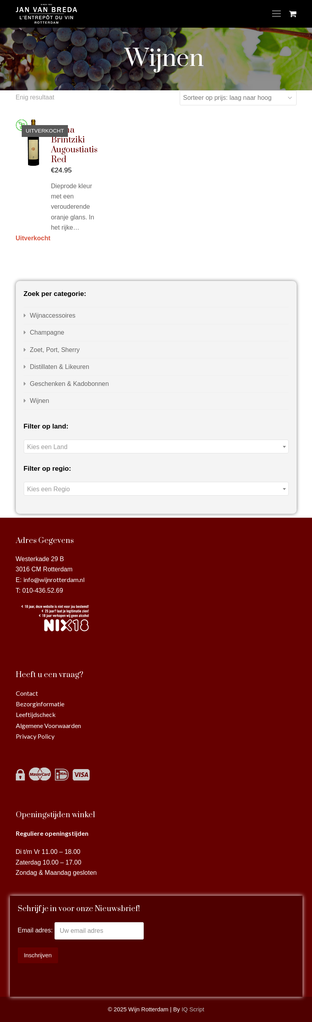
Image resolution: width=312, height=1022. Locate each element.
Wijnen (39, 400)
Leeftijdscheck (36, 714)
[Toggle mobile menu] (276, 14)
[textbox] (156, 447)
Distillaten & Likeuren (59, 366)
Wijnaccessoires (53, 315)
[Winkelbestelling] (238, 98)
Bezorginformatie (40, 704)
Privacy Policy (35, 736)
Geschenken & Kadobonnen (69, 383)
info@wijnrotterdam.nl (54, 579)
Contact (27, 693)
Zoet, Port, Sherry (55, 349)
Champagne (47, 332)
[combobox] (156, 446)
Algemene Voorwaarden (48, 725)
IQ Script (193, 1009)
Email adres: (36, 930)
